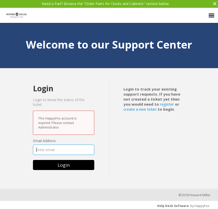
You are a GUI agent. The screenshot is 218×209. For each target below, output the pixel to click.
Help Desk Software (173, 206)
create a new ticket (140, 109)
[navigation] (211, 15)
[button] (213, 4)
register (167, 104)
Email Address (44, 140)
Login (64, 165)
